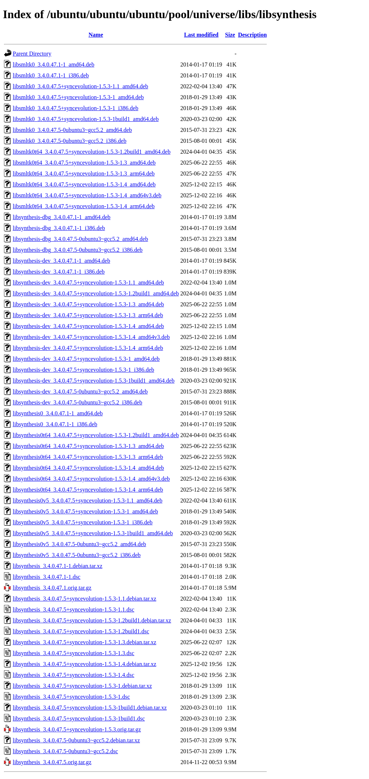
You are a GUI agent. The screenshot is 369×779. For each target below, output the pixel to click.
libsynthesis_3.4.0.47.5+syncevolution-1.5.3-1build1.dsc (79, 718)
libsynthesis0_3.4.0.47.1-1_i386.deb (55, 424)
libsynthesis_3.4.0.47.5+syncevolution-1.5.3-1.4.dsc (73, 675)
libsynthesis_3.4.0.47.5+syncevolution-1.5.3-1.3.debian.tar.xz (84, 642)
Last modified (201, 35)
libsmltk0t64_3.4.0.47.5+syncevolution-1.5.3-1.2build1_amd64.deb (92, 152)
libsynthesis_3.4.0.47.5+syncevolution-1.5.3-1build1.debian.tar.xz (90, 708)
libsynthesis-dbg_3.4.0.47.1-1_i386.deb (59, 228)
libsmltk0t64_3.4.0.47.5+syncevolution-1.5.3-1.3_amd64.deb (84, 163)
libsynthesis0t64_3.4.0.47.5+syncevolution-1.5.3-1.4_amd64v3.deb (91, 479)
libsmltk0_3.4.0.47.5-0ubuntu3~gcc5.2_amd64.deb (72, 130)
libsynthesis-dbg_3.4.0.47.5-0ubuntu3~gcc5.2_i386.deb (78, 250)
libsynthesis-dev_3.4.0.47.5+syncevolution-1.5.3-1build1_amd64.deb (94, 381)
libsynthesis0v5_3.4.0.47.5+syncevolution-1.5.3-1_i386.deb (83, 522)
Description (252, 35)
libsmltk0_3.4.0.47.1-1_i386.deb (51, 75)
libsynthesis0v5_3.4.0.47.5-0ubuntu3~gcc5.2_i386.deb (77, 555)
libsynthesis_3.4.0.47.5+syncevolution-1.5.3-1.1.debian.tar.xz (84, 599)
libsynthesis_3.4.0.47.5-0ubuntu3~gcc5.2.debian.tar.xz (76, 740)
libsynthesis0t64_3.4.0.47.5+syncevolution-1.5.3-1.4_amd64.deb (88, 468)
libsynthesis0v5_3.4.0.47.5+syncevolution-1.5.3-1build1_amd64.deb (93, 533)
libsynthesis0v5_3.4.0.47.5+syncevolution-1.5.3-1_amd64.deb (85, 511)
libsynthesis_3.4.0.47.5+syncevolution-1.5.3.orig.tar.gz (77, 729)
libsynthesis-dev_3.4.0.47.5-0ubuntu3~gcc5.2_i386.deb (77, 402)
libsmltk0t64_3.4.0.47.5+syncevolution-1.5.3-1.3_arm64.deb (84, 173)
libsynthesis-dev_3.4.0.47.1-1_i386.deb (59, 272)
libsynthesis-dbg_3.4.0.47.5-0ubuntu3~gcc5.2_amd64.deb (80, 239)
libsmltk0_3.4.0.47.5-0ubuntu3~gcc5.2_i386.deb (70, 141)
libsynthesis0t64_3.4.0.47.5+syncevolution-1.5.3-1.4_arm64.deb (88, 490)
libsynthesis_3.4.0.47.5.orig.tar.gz (52, 762)
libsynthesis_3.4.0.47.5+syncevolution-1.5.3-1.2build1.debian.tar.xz (92, 620)
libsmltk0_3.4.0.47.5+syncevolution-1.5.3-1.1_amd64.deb (80, 86)
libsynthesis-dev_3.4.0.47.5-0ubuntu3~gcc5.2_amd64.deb (80, 391)
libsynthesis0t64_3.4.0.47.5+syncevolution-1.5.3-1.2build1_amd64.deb (96, 435)
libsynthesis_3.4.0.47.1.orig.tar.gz (52, 588)
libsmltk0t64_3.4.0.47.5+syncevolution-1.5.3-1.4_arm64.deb (84, 206)
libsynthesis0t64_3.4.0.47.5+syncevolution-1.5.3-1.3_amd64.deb (88, 446)
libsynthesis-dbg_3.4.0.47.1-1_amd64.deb (62, 217)
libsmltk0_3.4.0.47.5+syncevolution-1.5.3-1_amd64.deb (78, 97)
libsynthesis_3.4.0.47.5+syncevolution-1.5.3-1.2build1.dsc (81, 631)
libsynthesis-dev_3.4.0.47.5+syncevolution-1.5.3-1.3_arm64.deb (88, 315)
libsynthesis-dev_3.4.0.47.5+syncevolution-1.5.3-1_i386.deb (83, 370)
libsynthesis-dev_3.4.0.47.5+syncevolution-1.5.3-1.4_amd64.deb (88, 326)
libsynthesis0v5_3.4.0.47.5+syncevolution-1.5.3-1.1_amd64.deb (88, 500)
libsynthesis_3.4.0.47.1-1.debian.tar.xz (58, 566)
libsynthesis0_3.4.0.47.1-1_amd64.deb (58, 413)
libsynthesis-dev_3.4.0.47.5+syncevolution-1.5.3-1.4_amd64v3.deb (91, 337)
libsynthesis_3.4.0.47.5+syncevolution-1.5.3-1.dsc (71, 697)
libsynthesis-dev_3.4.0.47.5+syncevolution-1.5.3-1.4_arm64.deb (88, 348)
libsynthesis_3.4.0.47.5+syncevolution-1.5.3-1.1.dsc (73, 609)
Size (230, 35)
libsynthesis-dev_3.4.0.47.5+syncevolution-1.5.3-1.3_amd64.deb (88, 304)
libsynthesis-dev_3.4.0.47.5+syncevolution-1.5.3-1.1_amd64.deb (88, 282)
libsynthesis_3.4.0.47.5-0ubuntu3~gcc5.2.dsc (65, 751)
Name (96, 35)
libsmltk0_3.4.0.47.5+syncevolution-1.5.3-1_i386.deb (75, 108)
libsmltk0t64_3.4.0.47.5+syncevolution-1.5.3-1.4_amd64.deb (84, 184)
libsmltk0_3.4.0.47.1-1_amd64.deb (53, 64)
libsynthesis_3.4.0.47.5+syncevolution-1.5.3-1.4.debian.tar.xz (84, 664)
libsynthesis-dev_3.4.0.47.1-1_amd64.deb (61, 261)
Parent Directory (32, 54)
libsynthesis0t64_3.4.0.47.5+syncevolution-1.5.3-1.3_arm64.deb (88, 457)
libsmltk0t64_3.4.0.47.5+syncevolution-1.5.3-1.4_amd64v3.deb (87, 195)
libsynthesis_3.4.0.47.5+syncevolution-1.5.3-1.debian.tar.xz (82, 686)
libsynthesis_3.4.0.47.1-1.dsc (46, 577)
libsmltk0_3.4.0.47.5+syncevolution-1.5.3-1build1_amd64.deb (86, 119)
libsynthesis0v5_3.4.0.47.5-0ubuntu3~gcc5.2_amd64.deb (79, 544)
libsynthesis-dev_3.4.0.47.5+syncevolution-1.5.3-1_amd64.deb (86, 359)
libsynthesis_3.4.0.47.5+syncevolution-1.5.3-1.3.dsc (73, 653)
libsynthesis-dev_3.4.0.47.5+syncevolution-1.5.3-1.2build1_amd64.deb (96, 293)
